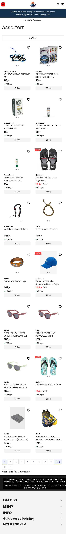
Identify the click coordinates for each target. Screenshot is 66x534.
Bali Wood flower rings (15, 281)
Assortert (38, 20)
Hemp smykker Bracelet (47, 229)
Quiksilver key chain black (16, 229)
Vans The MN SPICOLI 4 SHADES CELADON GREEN (15, 386)
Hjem (26, 20)
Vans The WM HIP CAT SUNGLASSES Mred (46, 334)
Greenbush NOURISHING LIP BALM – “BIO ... (48, 127)
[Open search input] (58, 4)
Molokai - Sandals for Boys (48, 384)
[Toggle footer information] (62, 500)
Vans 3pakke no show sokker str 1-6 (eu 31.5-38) (16, 438)
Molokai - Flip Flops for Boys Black (46, 179)
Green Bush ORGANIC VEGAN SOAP (14, 127)
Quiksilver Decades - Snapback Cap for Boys (47, 283)
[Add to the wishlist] (28, 47)
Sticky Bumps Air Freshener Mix (17, 75)
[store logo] (33, 4)
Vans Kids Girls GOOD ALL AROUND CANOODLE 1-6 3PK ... (49, 438)
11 (4, 467)
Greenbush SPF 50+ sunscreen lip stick (13, 179)
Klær (31, 20)
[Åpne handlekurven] (62, 4)
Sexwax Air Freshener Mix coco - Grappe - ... (47, 75)
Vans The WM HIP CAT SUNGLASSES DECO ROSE (15, 334)
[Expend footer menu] (62, 507)
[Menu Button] (3, 4)
